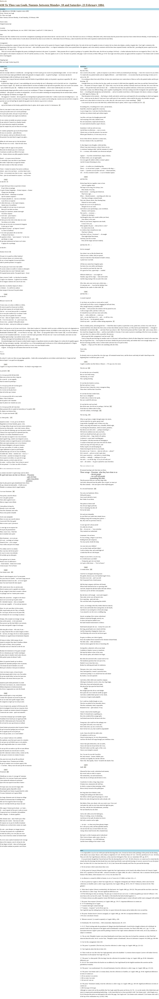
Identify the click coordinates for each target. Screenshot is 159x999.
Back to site (3, 1)
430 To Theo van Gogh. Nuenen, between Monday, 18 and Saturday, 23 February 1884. (52, 5)
